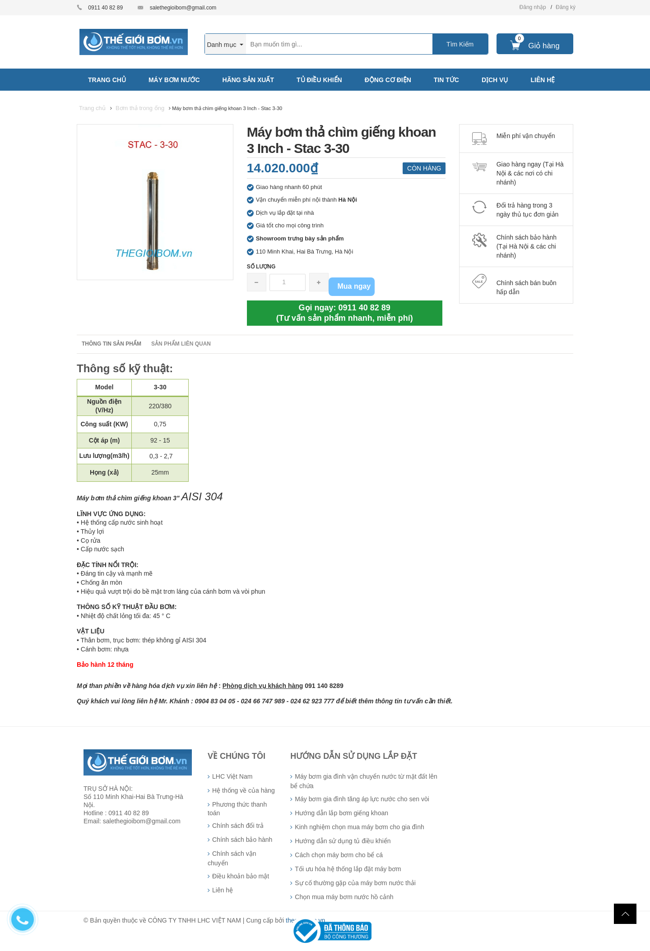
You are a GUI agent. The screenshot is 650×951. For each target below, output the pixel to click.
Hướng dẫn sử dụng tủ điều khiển (342, 841)
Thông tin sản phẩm (111, 344)
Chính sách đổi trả (238, 825)
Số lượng (261, 266)
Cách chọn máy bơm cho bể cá (339, 855)
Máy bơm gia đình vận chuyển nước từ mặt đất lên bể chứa (363, 781)
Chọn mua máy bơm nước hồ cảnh (344, 896)
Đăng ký (566, 7)
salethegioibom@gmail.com (183, 8)
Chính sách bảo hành (242, 839)
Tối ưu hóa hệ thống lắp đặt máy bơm (348, 869)
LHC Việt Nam (232, 776)
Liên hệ (222, 890)
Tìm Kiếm (460, 44)
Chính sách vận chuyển (232, 858)
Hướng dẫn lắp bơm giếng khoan (341, 813)
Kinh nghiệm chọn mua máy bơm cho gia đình (359, 827)
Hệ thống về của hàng (243, 790)
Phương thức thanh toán (237, 809)
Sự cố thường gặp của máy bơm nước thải (355, 882)
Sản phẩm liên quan (181, 344)
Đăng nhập (533, 7)
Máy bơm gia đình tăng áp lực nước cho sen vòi (362, 799)
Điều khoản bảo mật (240, 876)
